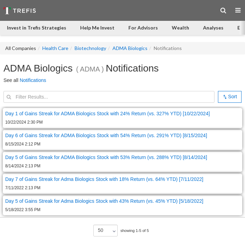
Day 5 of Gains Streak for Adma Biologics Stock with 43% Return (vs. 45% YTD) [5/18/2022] (104, 201)
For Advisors (143, 28)
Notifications (33, 80)
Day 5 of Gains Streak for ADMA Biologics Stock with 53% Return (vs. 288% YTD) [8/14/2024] (106, 157)
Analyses (213, 28)
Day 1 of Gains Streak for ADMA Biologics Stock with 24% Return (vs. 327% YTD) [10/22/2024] (107, 113)
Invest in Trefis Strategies (36, 28)
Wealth (180, 28)
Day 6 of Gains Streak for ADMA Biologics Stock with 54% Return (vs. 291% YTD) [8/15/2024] (106, 135)
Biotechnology (90, 48)
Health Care (55, 48)
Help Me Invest (97, 28)
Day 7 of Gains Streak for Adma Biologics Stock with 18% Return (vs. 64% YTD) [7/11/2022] (104, 179)
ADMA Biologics (129, 48)
